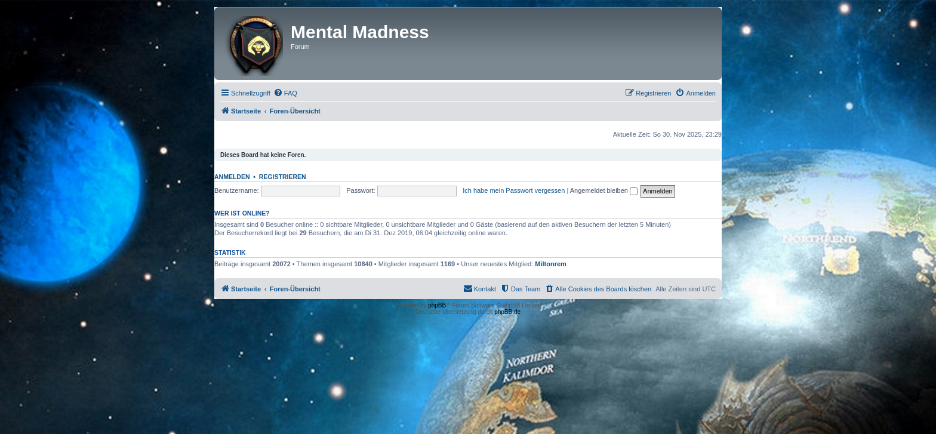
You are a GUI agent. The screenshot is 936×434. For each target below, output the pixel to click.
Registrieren (282, 176)
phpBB (437, 305)
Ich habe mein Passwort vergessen (514, 190)
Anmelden (232, 176)
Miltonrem (550, 263)
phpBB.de (507, 312)
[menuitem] (285, 93)
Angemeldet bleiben (604, 190)
